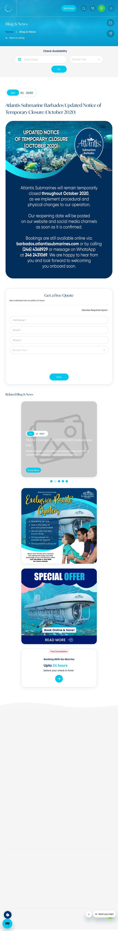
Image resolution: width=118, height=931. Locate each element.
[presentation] (59, 362)
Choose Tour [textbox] (79, 59)
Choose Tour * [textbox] (20, 350)
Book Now (69, 8)
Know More (33, 471)
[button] (51, 481)
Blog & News (27, 32)
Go (59, 70)
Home (9, 32)
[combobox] (86, 59)
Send (59, 378)
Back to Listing (15, 37)
